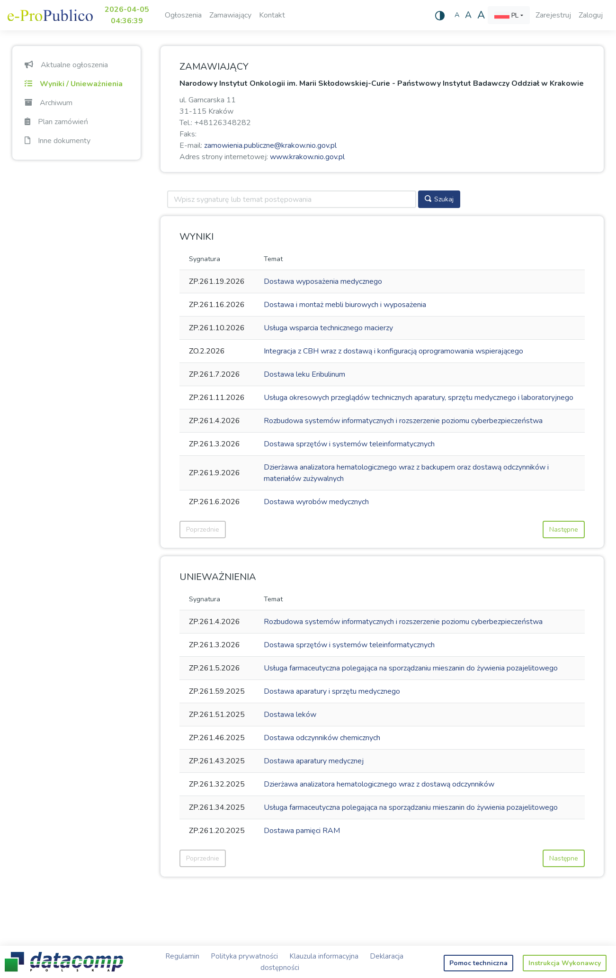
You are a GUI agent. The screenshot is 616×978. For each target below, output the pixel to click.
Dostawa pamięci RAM (302, 830)
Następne (563, 529)
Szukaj (439, 199)
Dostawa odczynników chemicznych (322, 738)
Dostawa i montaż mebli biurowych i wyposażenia (345, 304)
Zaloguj (591, 15)
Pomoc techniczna (478, 963)
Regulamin (182, 956)
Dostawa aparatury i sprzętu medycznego (332, 691)
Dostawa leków (290, 714)
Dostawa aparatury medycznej (314, 761)
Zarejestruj (553, 15)
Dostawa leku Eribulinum (304, 374)
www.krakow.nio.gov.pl (307, 157)
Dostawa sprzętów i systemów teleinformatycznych (349, 444)
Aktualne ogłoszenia (66, 65)
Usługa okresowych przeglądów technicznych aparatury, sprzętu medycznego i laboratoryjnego (418, 397)
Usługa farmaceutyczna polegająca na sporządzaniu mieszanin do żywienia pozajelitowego (411, 668)
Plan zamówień (56, 122)
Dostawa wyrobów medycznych (316, 502)
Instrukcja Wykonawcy (564, 963)
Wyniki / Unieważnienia (74, 84)
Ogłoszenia (183, 15)
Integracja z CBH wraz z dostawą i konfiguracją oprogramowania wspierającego (393, 351)
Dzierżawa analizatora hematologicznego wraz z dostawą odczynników (379, 784)
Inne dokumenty (57, 141)
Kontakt (272, 15)
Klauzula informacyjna (323, 956)
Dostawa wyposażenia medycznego (323, 281)
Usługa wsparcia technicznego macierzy (328, 328)
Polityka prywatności (244, 956)
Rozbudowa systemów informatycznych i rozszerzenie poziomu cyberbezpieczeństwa (403, 421)
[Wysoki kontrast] (440, 15)
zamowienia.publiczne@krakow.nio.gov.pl (270, 145)
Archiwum (48, 103)
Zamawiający (230, 15)
